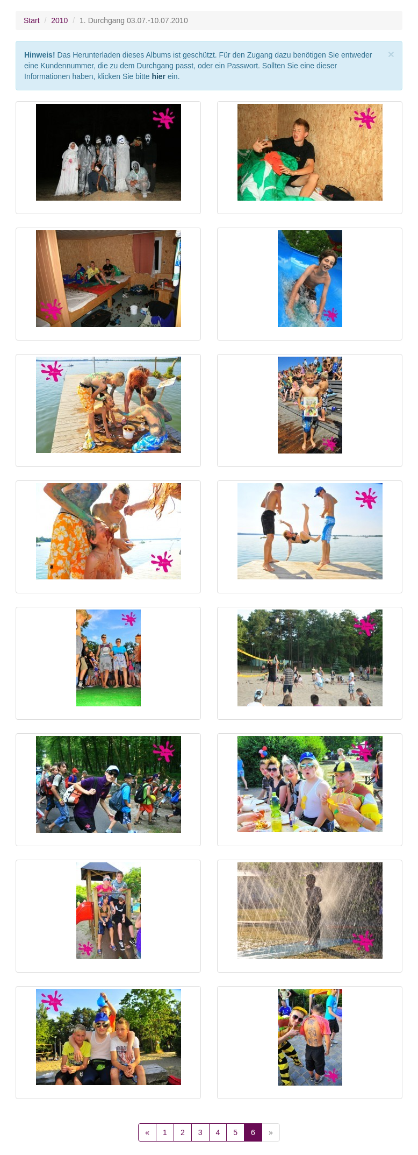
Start (32, 20)
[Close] (391, 54)
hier (158, 76)
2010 (59, 20)
